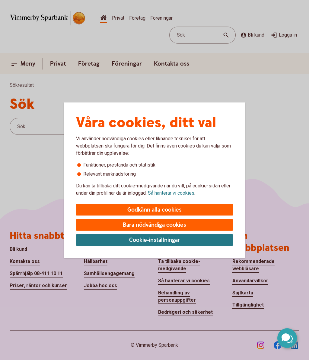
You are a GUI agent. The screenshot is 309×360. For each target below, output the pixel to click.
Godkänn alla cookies (154, 210)
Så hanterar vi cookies (171, 193)
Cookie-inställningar (154, 240)
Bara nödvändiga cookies (154, 225)
